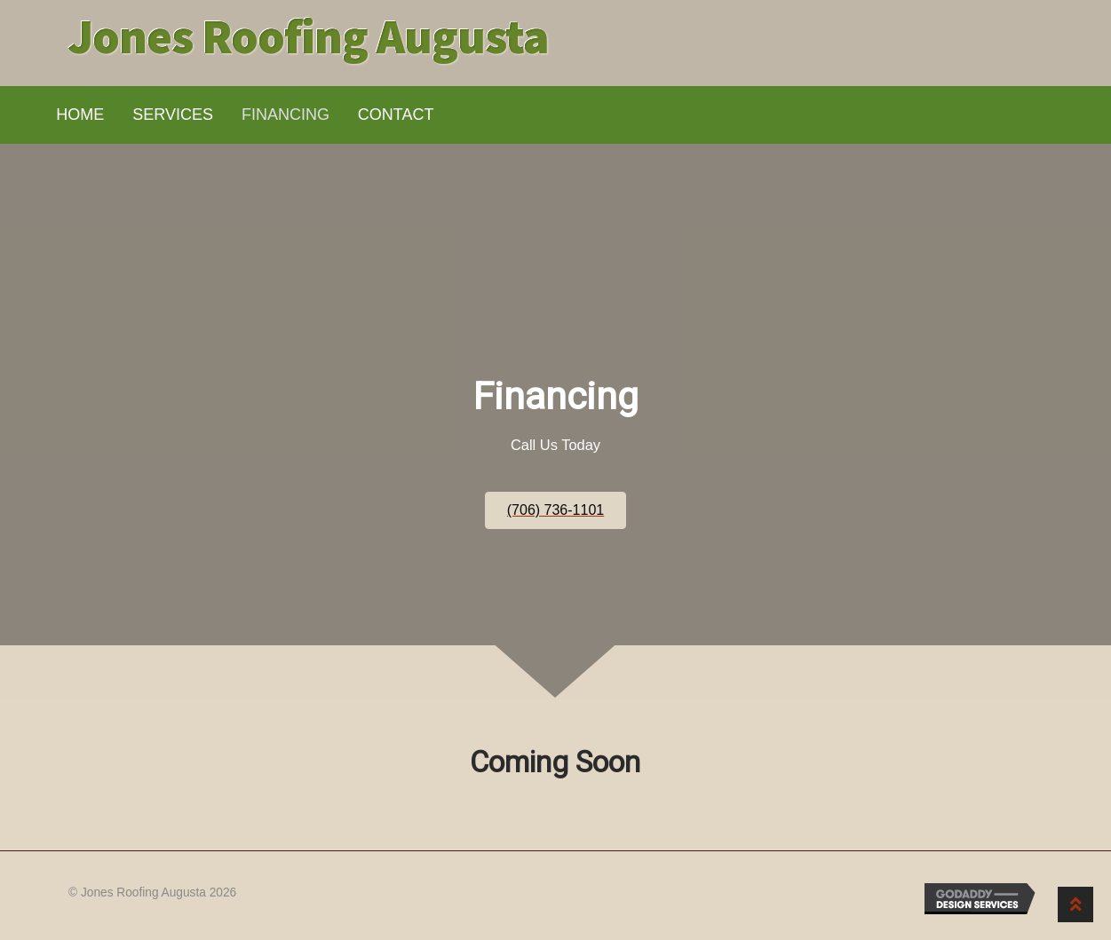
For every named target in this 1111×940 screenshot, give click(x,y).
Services (172, 114)
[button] (555, 510)
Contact (396, 114)
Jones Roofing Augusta (308, 36)
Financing (285, 114)
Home (80, 114)
